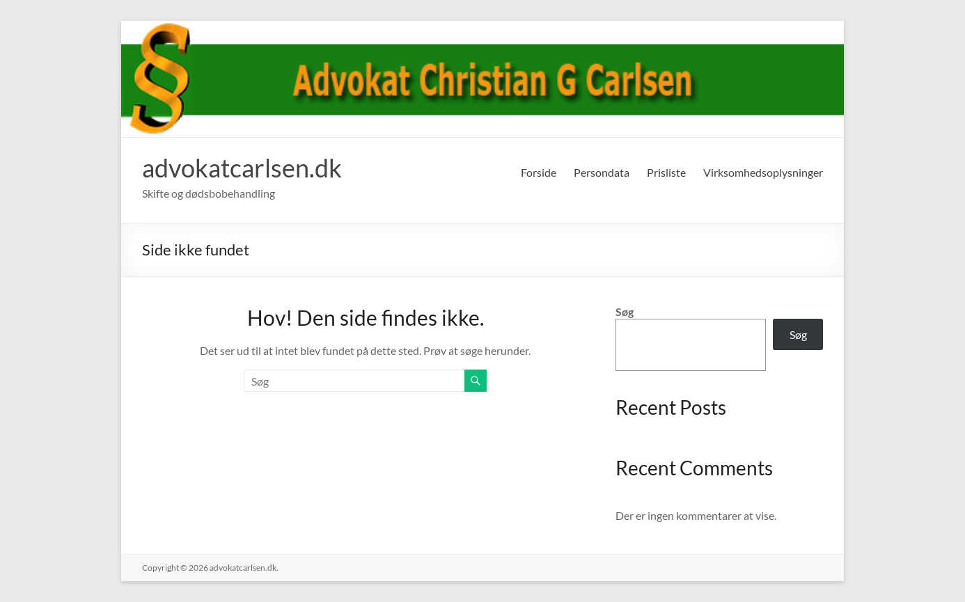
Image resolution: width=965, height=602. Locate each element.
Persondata (601, 172)
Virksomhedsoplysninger (763, 172)
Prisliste (666, 172)
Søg (624, 311)
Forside (538, 172)
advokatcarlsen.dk (242, 167)
